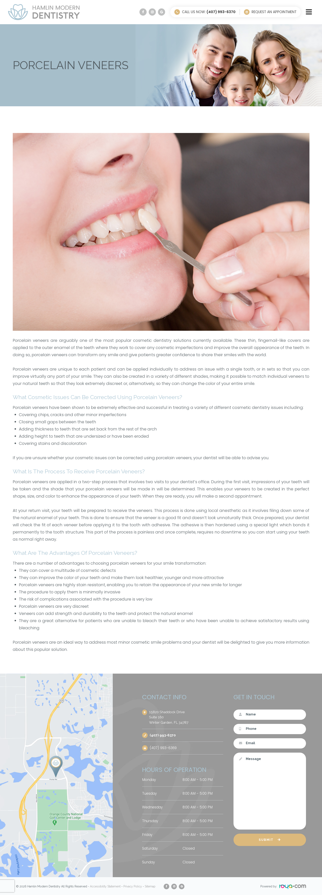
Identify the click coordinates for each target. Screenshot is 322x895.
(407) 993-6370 (163, 735)
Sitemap (150, 886)
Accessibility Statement (105, 886)
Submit (266, 840)
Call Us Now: (209, 11)
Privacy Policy (132, 886)
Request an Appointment (274, 11)
